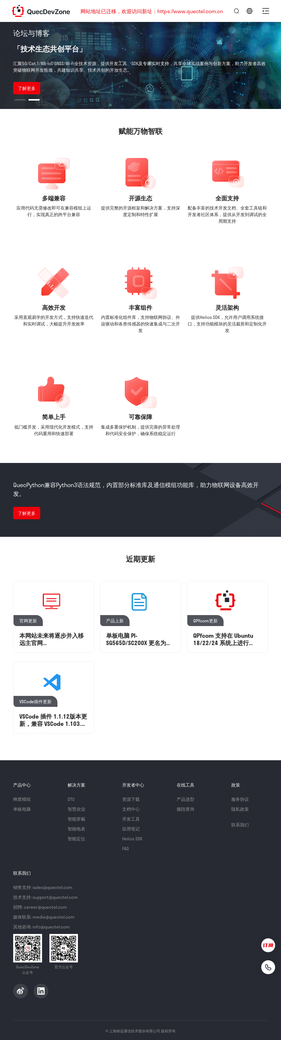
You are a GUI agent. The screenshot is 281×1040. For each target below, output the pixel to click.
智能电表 (76, 828)
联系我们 (240, 824)
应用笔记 (131, 828)
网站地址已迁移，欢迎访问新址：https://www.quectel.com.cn (151, 11)
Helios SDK (132, 838)
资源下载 (131, 799)
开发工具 (131, 818)
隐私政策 (240, 809)
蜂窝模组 (22, 799)
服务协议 (240, 799)
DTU (71, 799)
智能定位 (76, 838)
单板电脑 (22, 809)
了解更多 (26, 88)
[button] (265, 11)
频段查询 (185, 809)
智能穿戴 (76, 818)
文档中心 (131, 809)
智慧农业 (76, 809)
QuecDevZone (41, 11)
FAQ (125, 848)
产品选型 (185, 799)
